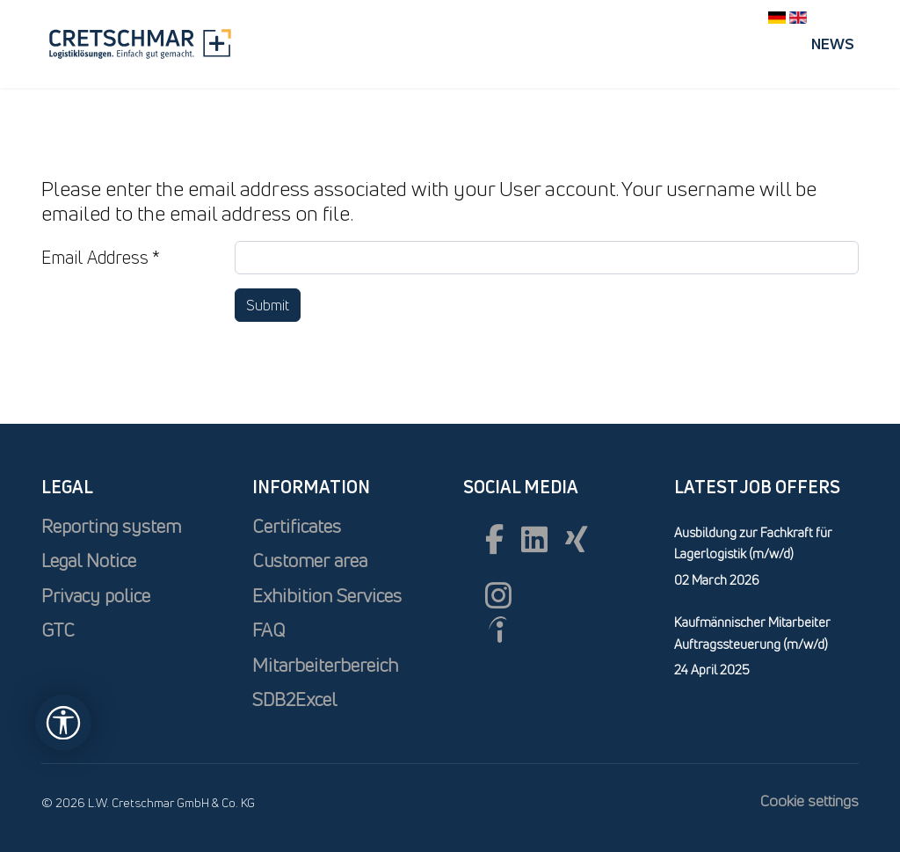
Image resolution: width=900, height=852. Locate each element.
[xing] (576, 539)
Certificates (296, 526)
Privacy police (95, 596)
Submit (267, 305)
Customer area (309, 561)
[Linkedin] (534, 539)
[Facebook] (494, 539)
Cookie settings (809, 800)
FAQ (268, 630)
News (832, 43)
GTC (58, 630)
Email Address (100, 257)
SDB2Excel (294, 699)
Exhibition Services (327, 596)
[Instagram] (498, 595)
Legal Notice (88, 561)
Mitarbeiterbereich (325, 665)
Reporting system (111, 526)
